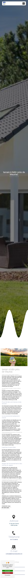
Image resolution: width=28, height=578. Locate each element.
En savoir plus (5, 506)
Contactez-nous (6, 505)
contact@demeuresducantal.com (14, 554)
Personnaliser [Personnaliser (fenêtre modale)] (7, 575)
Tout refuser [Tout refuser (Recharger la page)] (7, 573)
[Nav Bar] (24, 3)
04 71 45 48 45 (14, 539)
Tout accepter (7, 570)
